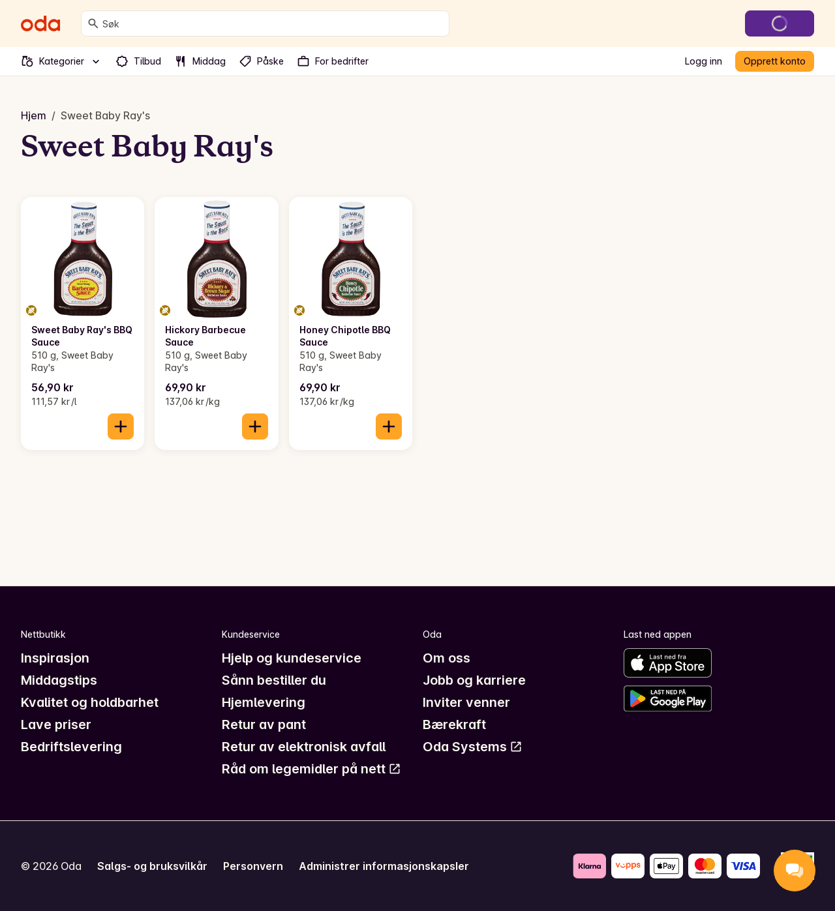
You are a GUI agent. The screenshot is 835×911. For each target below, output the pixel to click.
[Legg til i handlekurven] (121, 426)
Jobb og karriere (474, 680)
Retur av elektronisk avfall (304, 746)
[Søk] (93, 23)
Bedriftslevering (71, 746)
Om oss (446, 658)
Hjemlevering (263, 702)
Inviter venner (466, 702)
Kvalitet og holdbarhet (90, 702)
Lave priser (56, 724)
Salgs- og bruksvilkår (152, 866)
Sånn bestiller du (274, 680)
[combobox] (273, 23)
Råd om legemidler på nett (311, 769)
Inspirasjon (55, 658)
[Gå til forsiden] (40, 23)
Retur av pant (264, 724)
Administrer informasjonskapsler (384, 866)
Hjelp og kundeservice (291, 658)
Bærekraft (454, 724)
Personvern (253, 866)
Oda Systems (473, 746)
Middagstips (59, 680)
